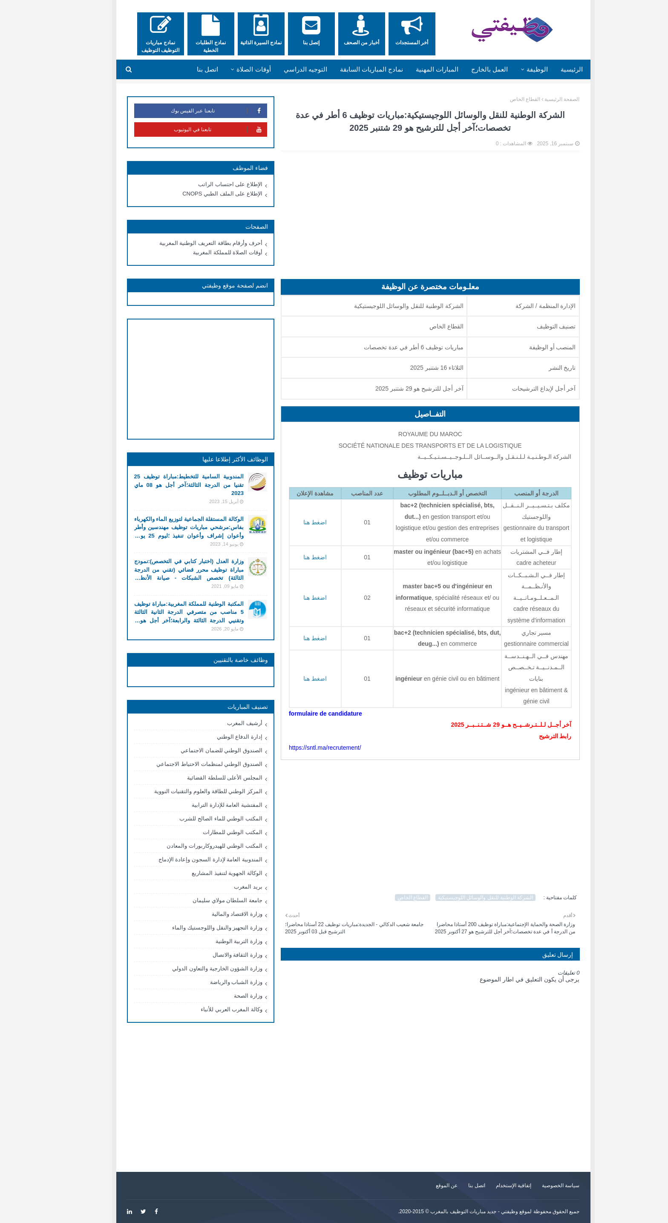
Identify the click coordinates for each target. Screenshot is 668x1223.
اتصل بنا (457, 1185)
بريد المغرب (229, 886)
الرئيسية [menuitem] (552, 69)
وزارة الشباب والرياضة (217, 982)
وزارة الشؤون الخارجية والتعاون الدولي (198, 968)
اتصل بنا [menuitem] (188, 69)
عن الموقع (427, 1185)
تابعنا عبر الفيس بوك (200, 111)
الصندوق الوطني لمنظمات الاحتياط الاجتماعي (190, 764)
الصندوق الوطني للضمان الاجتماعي (202, 750)
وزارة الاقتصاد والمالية (218, 914)
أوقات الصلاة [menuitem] (234, 69)
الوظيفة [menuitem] (518, 69)
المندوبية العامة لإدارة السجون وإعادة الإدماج (191, 859)
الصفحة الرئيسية (542, 99)
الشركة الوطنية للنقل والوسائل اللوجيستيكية (466, 898)
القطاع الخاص (506, 99)
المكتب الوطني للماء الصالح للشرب (201, 818)
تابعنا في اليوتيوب (201, 129)
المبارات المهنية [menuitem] (418, 69)
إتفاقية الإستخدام (494, 1185)
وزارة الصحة (229, 996)
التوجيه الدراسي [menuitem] (286, 69)
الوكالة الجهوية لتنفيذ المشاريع (208, 873)
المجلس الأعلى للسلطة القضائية (205, 777)
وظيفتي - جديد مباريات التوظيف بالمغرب (455, 1211)
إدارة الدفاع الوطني (220, 737)
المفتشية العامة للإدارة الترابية (208, 805)
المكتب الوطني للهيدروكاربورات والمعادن (195, 846)
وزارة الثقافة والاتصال (218, 955)
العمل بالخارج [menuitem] (470, 69)
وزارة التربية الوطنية (219, 941)
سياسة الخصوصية (541, 1185)
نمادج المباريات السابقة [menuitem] (352, 69)
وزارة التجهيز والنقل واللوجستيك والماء (198, 927)
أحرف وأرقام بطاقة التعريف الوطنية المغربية (191, 243)
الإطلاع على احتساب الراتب (211, 184)
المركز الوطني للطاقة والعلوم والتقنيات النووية (189, 791)
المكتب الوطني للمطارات (213, 832)
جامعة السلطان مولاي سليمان (208, 900)
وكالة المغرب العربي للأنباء (212, 1009)
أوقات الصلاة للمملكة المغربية (208, 252)
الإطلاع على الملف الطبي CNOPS (203, 193)
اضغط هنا (296, 557)
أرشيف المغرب (225, 723)
